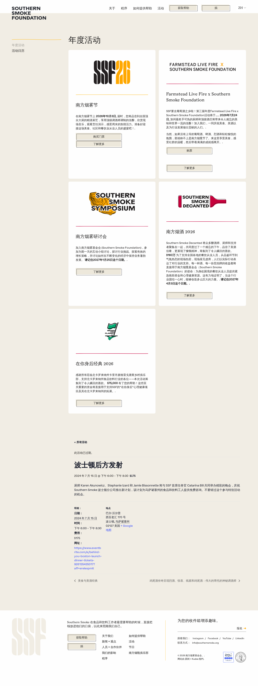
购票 (189, 161)
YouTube (227, 654)
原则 (187, 674)
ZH (240, 8)
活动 (161, 8)
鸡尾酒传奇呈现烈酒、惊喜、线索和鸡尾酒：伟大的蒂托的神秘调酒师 (193, 596)
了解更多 (98, 144)
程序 (124, 8)
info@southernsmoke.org (205, 658)
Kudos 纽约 (198, 674)
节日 (131, 662)
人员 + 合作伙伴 (112, 662)
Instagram (198, 654)
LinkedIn (239, 654)
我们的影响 (109, 668)
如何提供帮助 (142, 8)
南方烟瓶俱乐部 (138, 668)
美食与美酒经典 (87, 596)
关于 (112, 8)
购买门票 (98, 136)
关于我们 (107, 651)
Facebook (213, 654)
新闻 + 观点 (109, 657)
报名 (239, 644)
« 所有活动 (80, 458)
